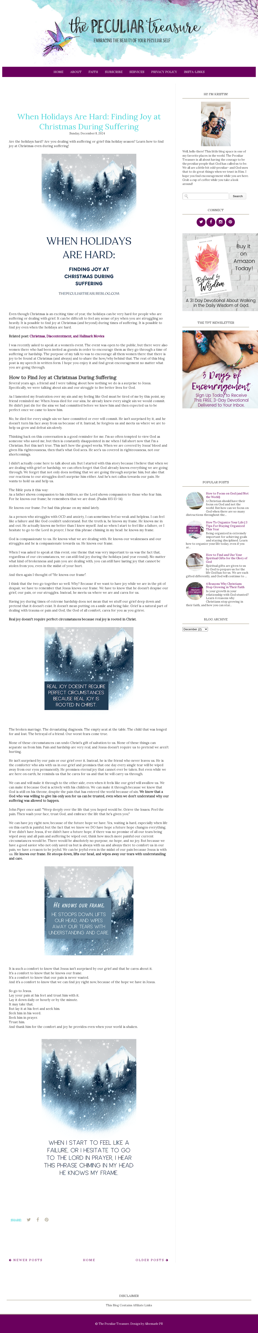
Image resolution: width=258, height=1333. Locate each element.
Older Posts (152, 1260)
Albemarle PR (154, 1324)
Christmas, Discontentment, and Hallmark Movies (67, 336)
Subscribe (114, 72)
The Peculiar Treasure (114, 1324)
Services (136, 72)
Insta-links (194, 72)
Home (58, 72)
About (76, 72)
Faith (93, 72)
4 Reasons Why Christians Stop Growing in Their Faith (225, 585)
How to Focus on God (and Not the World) (227, 495)
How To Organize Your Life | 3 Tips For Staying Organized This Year (226, 526)
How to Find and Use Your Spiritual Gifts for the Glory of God (226, 558)
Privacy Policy (164, 72)
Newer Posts (26, 1260)
